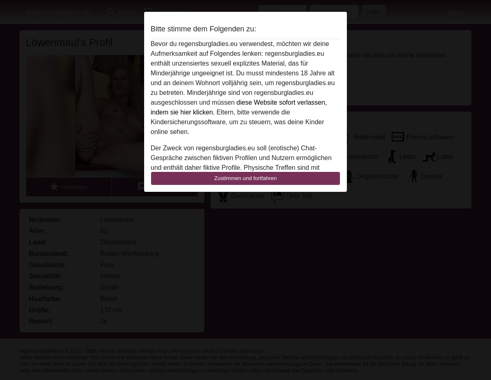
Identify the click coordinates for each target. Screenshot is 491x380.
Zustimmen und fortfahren (245, 178)
